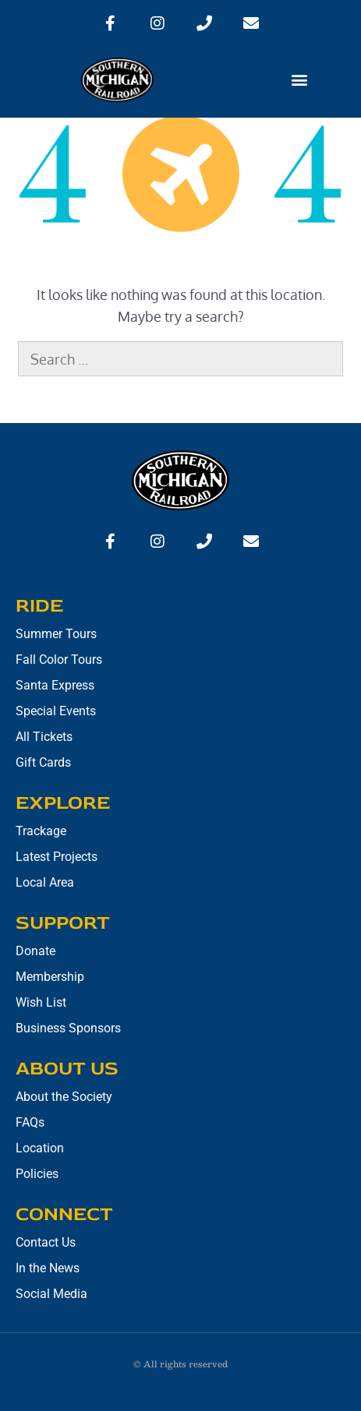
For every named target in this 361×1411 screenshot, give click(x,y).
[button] (300, 80)
